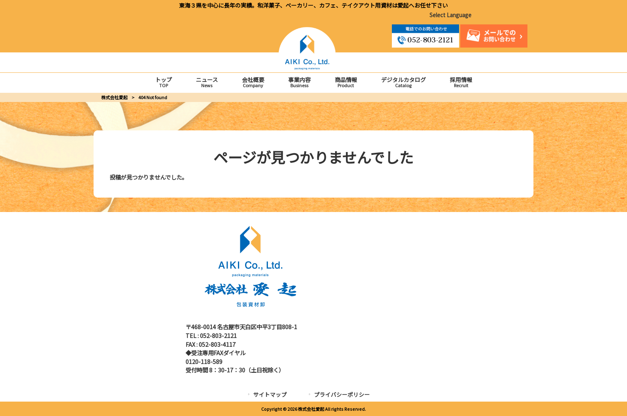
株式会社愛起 (114, 97)
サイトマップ (270, 394)
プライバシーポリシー (342, 394)
